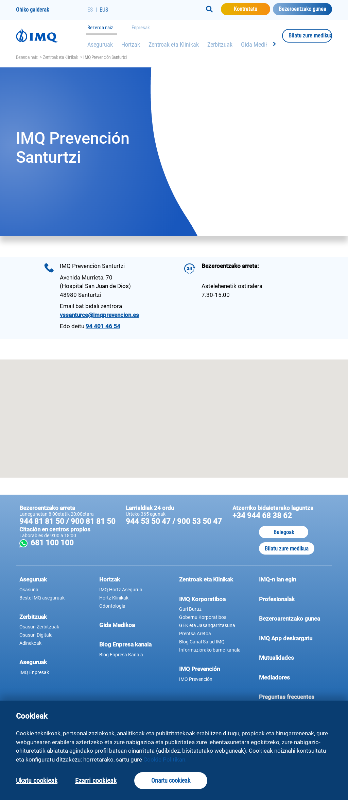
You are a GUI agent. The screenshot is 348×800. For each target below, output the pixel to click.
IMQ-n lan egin (277, 579)
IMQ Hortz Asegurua (120, 589)
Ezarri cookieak (96, 781)
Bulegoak (284, 532)
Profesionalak (294, 599)
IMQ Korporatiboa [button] (202, 599)
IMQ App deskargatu (294, 638)
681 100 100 (100, 543)
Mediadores (294, 677)
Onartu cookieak (170, 780)
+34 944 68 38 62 (262, 515)
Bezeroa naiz (100, 28)
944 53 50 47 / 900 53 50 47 (174, 521)
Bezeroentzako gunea (302, 9)
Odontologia (112, 606)
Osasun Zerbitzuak (39, 626)
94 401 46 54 (103, 326)
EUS (104, 9)
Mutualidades (276, 657)
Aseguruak (100, 44)
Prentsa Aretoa (195, 633)
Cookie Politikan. (165, 759)
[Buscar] (209, 9)
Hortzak (130, 44)
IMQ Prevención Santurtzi (104, 57)
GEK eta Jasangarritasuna (207, 625)
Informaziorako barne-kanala (210, 650)
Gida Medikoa (257, 44)
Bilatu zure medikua (310, 35)
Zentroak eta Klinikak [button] (206, 579)
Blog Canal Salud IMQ (202, 641)
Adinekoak (30, 643)
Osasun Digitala (36, 635)
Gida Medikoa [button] (117, 625)
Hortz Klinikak (113, 598)
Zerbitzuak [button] (33, 616)
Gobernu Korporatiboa (203, 617)
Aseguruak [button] (33, 579)
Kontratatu (252, 8)
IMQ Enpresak (34, 672)
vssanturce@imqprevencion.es (99, 314)
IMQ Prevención (199, 669)
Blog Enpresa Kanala (121, 654)
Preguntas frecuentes (294, 696)
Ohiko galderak (32, 9)
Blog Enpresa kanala (125, 644)
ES (90, 9)
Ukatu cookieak (36, 781)
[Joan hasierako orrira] (51, 36)
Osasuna (28, 589)
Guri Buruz (190, 609)
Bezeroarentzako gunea (294, 618)
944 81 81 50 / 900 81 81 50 (67, 521)
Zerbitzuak (219, 44)
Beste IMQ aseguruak (42, 598)
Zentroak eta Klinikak (174, 44)
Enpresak (141, 28)
